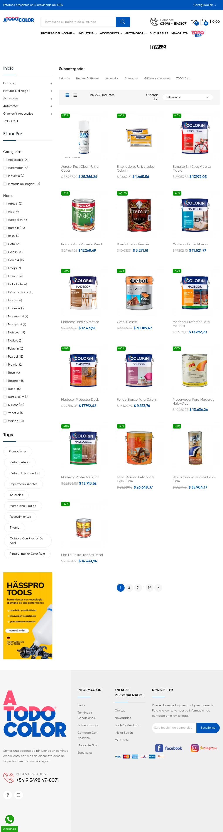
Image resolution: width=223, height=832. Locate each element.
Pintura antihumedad (25, 473)
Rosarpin (16, 380)
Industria (9, 83)
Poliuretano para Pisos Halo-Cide (194, 479)
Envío (81, 705)
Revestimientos (20, 516)
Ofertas (120, 710)
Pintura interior (20, 462)
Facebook (7, 795)
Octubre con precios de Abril (26, 540)
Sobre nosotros (88, 725)
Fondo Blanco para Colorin (137, 399)
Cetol (14, 244)
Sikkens (16, 405)
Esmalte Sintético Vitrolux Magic (192, 168)
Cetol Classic (127, 322)
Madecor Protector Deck (80, 399)
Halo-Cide (17, 284)
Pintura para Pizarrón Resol (81, 244)
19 (149, 587)
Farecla (15, 276)
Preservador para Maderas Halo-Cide (193, 401)
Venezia (16, 413)
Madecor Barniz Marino (190, 244)
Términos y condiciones (86, 715)
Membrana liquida (23, 505)
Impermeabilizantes (23, 484)
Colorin (16, 252)
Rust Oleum (18, 396)
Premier (15, 364)
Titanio (14, 527)
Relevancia (188, 97)
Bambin (16, 227)
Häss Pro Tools (20, 292)
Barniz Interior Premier (133, 244)
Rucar (14, 388)
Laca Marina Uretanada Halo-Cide (135, 479)
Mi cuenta (122, 740)
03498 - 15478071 (174, 24)
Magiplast (17, 324)
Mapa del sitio (88, 745)
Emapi (14, 268)
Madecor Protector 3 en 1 (80, 477)
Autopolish (17, 219)
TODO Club (11, 121)
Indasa (15, 300)
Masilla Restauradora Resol (82, 555)
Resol (14, 372)
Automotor (10, 106)
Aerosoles (16, 495)
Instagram (18, 795)
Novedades (123, 718)
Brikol (13, 236)
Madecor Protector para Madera (191, 324)
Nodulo (15, 340)
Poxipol (15, 356)
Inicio (8, 68)
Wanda (16, 421)
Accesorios (10, 98)
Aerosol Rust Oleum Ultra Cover (80, 168)
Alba (13, 211)
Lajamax (16, 308)
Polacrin (15, 348)
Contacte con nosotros (87, 735)
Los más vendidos (127, 725)
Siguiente (158, 588)
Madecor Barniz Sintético (80, 322)
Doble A (16, 260)
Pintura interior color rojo (27, 553)
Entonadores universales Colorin (135, 168)
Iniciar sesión (124, 732)
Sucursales (85, 752)
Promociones (18, 451)
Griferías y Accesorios (18, 113)
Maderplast (18, 316)
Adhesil (15, 203)
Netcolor (16, 332)
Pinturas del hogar (16, 90)
